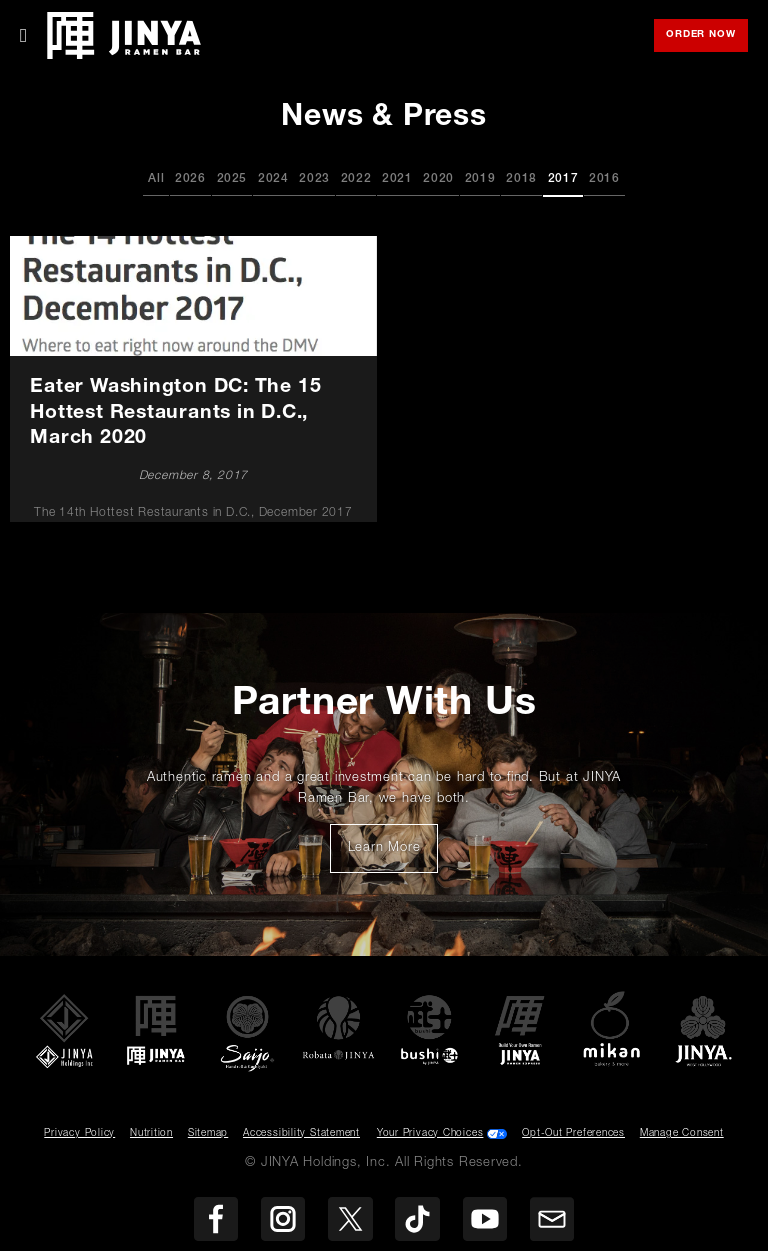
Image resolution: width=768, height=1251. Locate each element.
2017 (563, 179)
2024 (273, 179)
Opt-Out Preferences (573, 1134)
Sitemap (208, 1134)
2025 (232, 179)
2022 (356, 179)
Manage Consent (682, 1134)
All (156, 179)
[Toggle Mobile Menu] (23, 36)
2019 (480, 179)
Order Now (707, 36)
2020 (438, 179)
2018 (521, 179)
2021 (397, 179)
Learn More (393, 854)
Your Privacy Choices (430, 1134)
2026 (190, 179)
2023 (314, 179)
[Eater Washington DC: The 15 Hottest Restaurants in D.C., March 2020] (193, 379)
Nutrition (151, 1134)
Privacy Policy (79, 1134)
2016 (604, 179)
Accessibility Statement (301, 1134)
